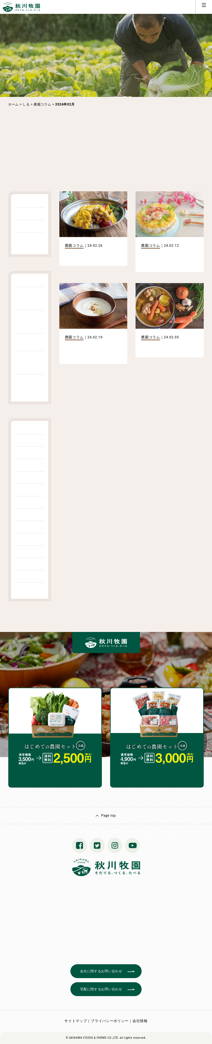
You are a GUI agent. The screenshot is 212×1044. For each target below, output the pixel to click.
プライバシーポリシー (110, 1021)
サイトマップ (75, 1021)
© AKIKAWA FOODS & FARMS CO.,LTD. (92, 1037)
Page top (108, 815)
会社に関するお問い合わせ (101, 971)
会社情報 (140, 1021)
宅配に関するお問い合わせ (101, 989)
